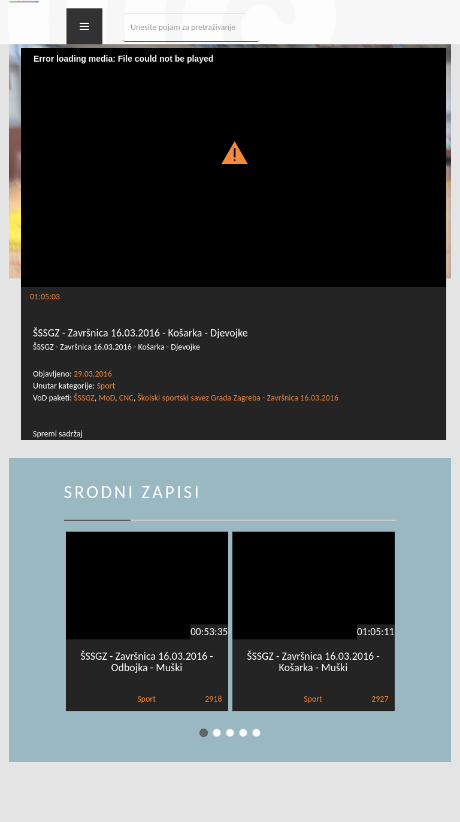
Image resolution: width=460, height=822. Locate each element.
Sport (105, 386)
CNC (126, 398)
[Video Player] (233, 167)
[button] (234, 152)
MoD (106, 398)
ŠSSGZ (84, 398)
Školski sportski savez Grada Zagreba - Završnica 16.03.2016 (237, 398)
